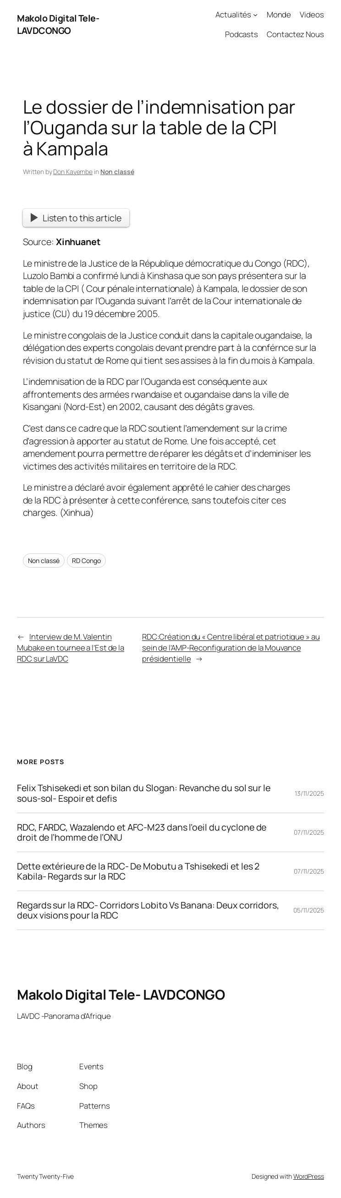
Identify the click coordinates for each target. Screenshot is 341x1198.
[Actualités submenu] (255, 14)
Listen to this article (76, 218)
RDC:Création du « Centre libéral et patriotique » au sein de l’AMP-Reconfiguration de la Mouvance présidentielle (231, 647)
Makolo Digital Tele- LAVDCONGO (58, 24)
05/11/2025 (308, 910)
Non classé (117, 171)
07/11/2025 (309, 832)
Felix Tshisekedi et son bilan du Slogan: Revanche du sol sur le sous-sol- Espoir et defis (143, 793)
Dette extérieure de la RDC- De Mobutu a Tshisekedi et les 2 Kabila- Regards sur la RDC (138, 871)
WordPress (308, 1176)
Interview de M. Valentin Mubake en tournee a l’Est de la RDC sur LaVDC (70, 647)
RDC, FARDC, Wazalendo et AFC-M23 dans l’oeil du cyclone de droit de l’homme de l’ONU (141, 832)
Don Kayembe (73, 171)
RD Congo (86, 560)
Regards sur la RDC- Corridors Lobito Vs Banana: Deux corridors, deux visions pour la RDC (148, 910)
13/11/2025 (309, 793)
